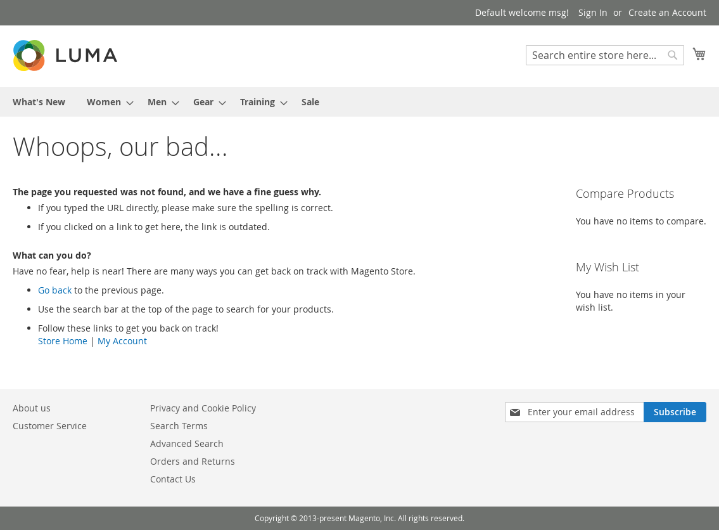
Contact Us (173, 479)
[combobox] (605, 55)
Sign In (593, 12)
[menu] (359, 102)
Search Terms (179, 426)
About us (32, 408)
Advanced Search (187, 443)
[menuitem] (39, 102)
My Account (122, 341)
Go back (55, 290)
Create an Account (667, 12)
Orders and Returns (192, 461)
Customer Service (50, 426)
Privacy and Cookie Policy (203, 408)
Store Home (62, 341)
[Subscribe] (675, 412)
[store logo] (66, 55)
